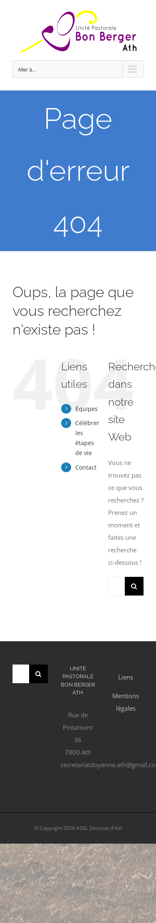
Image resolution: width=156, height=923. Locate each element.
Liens (125, 677)
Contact (86, 467)
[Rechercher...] (116, 586)
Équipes (86, 409)
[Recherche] (134, 586)
